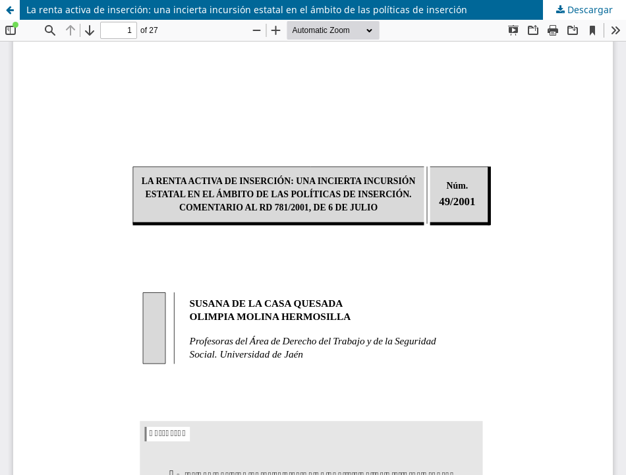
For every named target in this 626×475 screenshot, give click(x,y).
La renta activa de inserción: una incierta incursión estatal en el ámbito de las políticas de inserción (246, 9)
